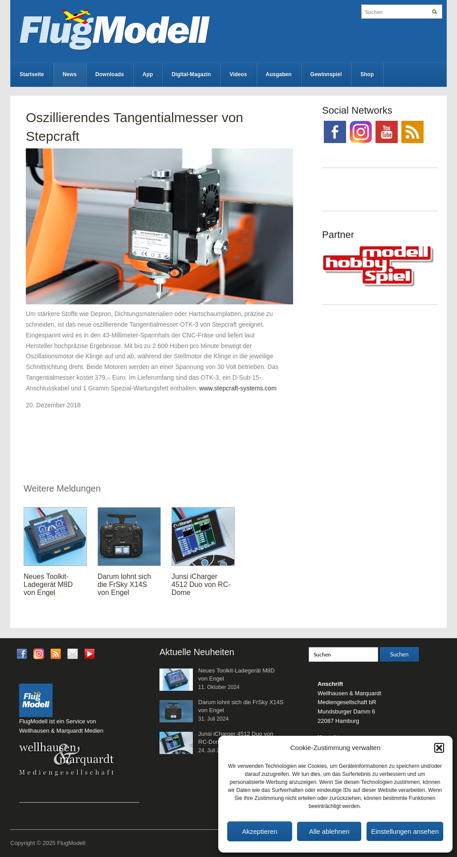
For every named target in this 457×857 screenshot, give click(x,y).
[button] (439, 747)
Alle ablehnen (329, 831)
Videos (238, 74)
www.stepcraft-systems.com (237, 388)
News (70, 74)
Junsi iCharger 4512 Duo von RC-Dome (201, 584)
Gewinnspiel (326, 74)
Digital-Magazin (191, 74)
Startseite (32, 74)
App (148, 74)
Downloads (109, 74)
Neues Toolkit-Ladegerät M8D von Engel (48, 584)
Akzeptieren (259, 831)
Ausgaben (279, 74)
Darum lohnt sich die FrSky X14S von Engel (124, 584)
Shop (367, 74)
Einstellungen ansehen (405, 831)
